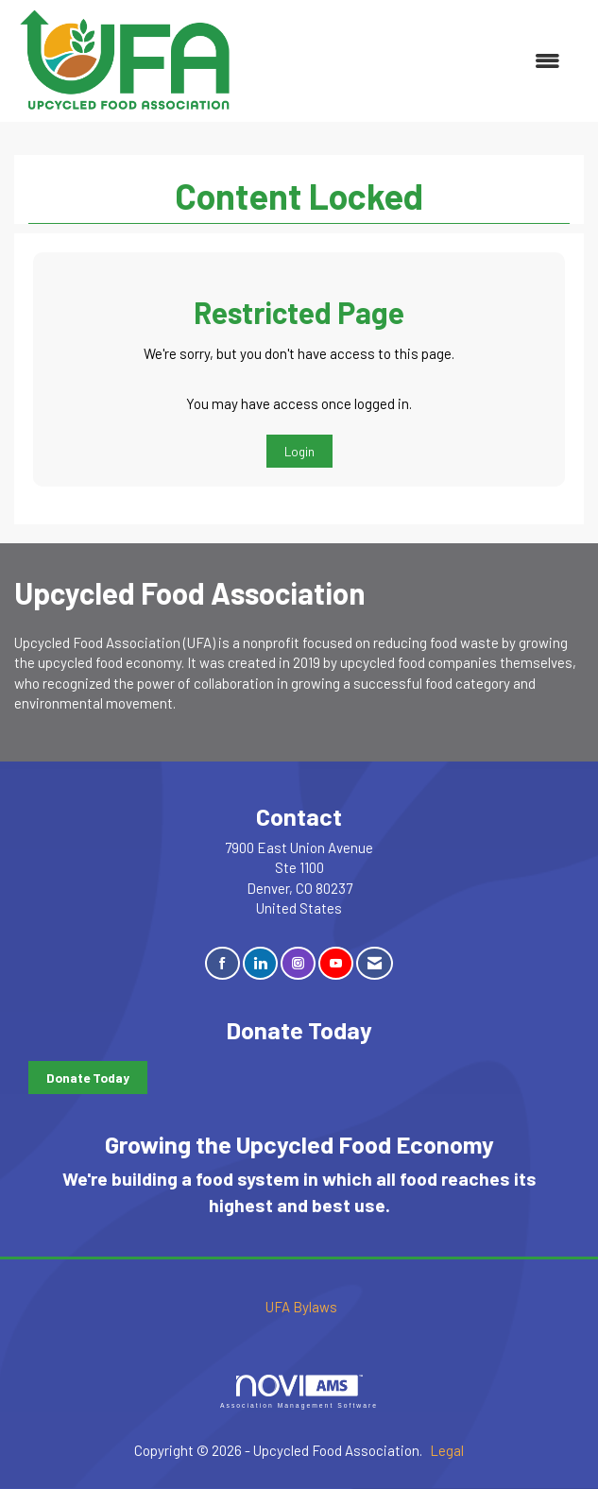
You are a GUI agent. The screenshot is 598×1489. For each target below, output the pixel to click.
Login (299, 451)
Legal (447, 1450)
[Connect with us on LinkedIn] (260, 963)
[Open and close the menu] (409, 61)
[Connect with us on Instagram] (298, 963)
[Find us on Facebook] (222, 963)
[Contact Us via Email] (374, 963)
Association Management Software (299, 1392)
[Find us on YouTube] (335, 963)
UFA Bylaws (301, 1306)
